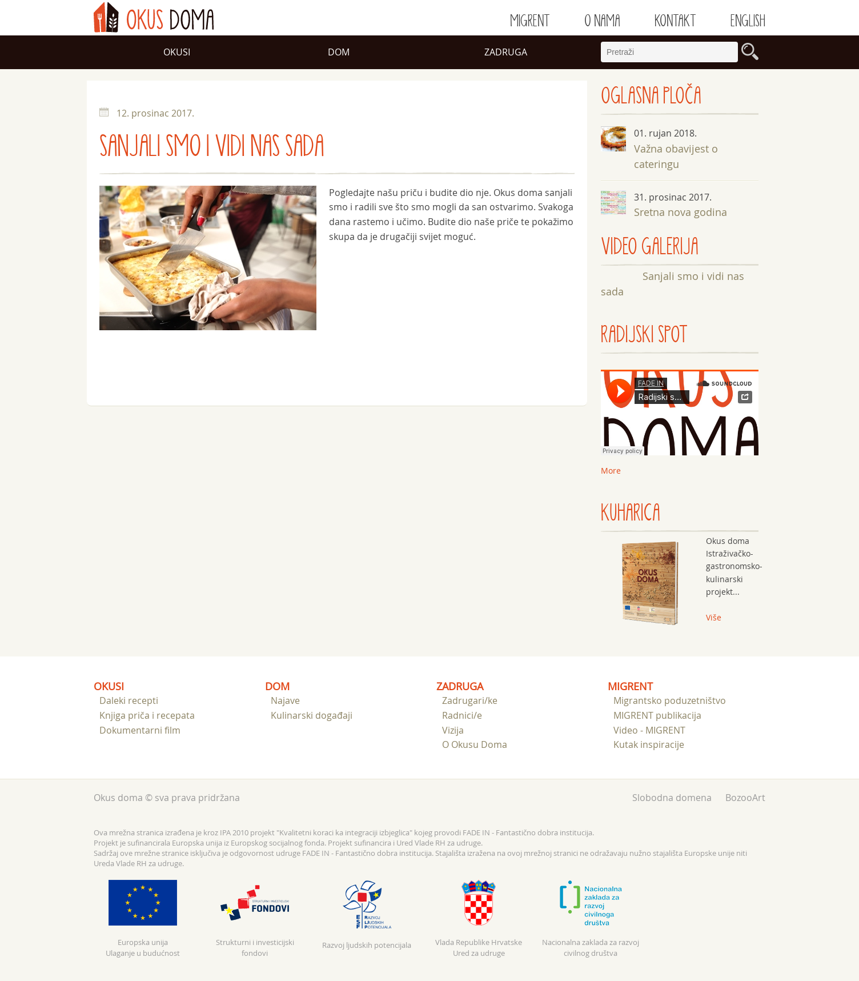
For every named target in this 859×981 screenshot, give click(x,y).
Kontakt (675, 21)
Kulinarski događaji (311, 715)
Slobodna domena (672, 797)
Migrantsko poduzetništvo (669, 700)
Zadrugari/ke (469, 700)
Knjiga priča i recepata (147, 715)
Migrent (530, 21)
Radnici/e (462, 715)
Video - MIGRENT (649, 730)
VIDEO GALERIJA (650, 247)
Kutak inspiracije (648, 744)
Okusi (176, 52)
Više (713, 617)
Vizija (453, 730)
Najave (285, 700)
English (747, 21)
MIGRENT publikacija (657, 715)
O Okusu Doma (474, 744)
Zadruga (505, 52)
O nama (602, 21)
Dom (339, 52)
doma (154, 17)
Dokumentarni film (139, 730)
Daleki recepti (128, 700)
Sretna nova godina (680, 212)
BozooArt (745, 797)
